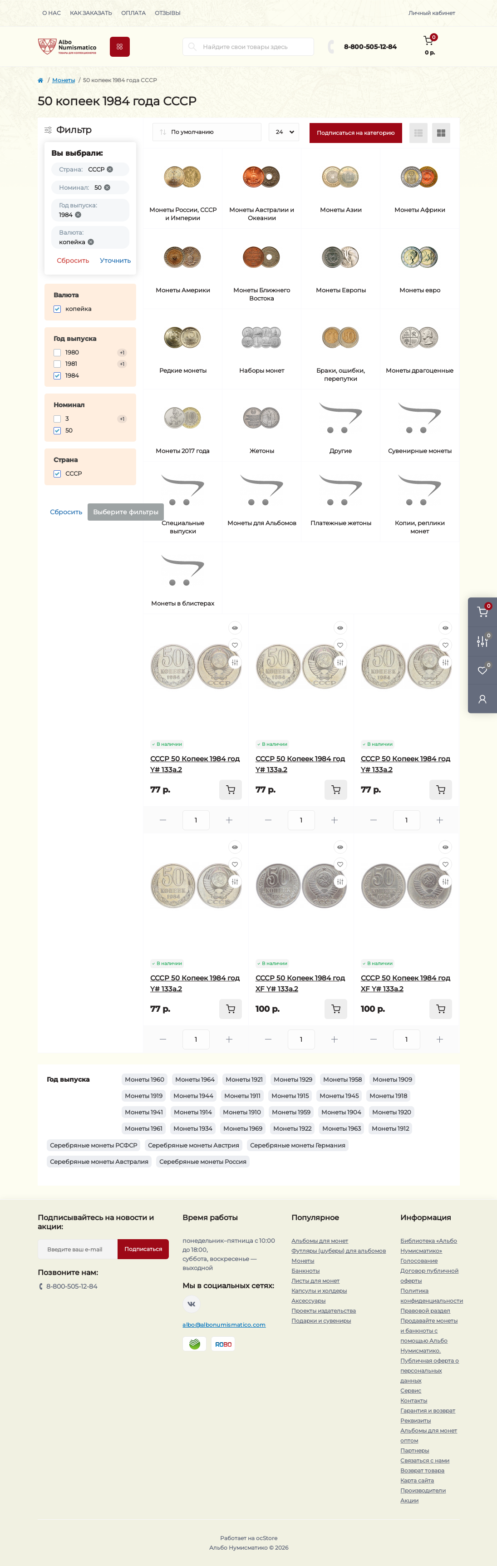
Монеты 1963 (341, 1128)
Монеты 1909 (392, 1079)
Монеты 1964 (195, 1079)
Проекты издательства (323, 1310)
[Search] (192, 47)
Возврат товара (422, 1470)
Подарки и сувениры (321, 1320)
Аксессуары (308, 1300)
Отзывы (168, 13)
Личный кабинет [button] (431, 13)
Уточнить (115, 260)
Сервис (410, 1390)
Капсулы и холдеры (319, 1290)
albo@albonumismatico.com (224, 1324)
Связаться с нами (424, 1460)
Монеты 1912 (390, 1128)
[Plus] (229, 820)
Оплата (133, 13)
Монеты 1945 (339, 1095)
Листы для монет (315, 1280)
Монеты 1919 (143, 1095)
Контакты (413, 1400)
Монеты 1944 (193, 1095)
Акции (409, 1500)
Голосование (419, 1260)
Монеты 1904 (341, 1112)
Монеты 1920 (391, 1112)
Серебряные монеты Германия (297, 1145)
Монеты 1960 (144, 1079)
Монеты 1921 (244, 1079)
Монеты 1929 (293, 1079)
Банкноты (305, 1270)
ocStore (266, 1538)
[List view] (418, 133)
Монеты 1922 (292, 1128)
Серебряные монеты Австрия (193, 1145)
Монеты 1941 (144, 1112)
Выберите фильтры (125, 512)
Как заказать (91, 13)
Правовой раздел (425, 1310)
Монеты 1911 (242, 1095)
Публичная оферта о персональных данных (429, 1370)
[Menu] (120, 47)
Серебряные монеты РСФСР (93, 1145)
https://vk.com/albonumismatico (191, 1304)
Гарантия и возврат (427, 1410)
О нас (51, 13)
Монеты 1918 (388, 1095)
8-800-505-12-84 (370, 47)
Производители (423, 1490)
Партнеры (414, 1450)
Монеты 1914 (193, 1112)
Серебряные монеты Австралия (99, 1161)
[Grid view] (441, 133)
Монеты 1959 (291, 1112)
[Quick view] (235, 628)
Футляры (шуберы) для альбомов (338, 1250)
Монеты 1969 (242, 1128)
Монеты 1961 (143, 1128)
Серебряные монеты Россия (202, 1161)
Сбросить (73, 260)
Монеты (63, 80)
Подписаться (143, 1249)
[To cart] (230, 790)
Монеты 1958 (342, 1079)
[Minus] (162, 820)
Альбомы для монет (319, 1240)
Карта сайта (417, 1480)
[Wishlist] (235, 645)
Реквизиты (415, 1420)
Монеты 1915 (290, 1095)
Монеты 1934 (192, 1128)
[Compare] (235, 662)
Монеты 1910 (242, 1112)
